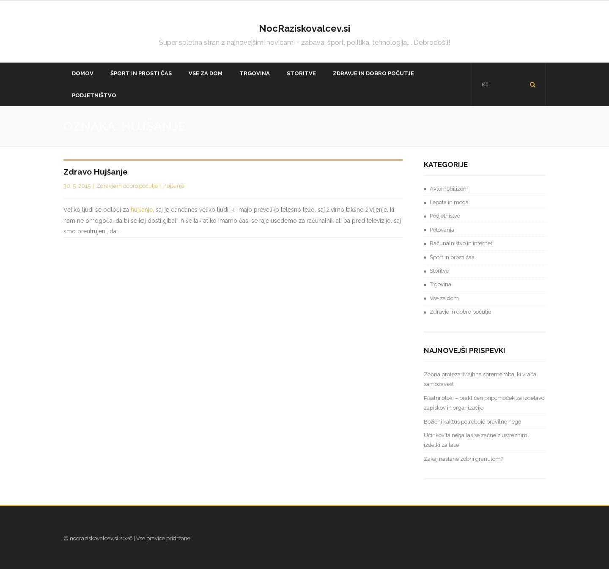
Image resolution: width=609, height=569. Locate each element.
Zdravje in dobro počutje (127, 186)
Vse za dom (444, 298)
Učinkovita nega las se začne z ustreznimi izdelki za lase (476, 440)
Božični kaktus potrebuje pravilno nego (472, 422)
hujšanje (173, 186)
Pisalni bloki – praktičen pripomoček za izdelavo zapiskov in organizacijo (484, 403)
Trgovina (440, 284)
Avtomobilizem (449, 189)
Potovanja (442, 230)
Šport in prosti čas (452, 257)
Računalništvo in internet (461, 243)
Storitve (439, 271)
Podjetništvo (445, 216)
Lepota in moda (449, 202)
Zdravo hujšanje (95, 171)
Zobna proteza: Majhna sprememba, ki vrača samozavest (480, 379)
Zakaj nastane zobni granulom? (463, 459)
